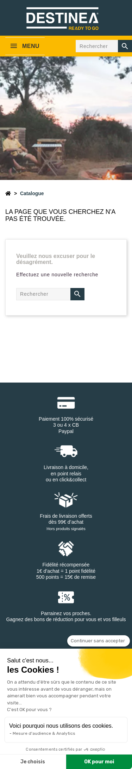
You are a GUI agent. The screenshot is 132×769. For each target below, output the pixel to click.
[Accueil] (8, 193)
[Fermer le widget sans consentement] (98, 641)
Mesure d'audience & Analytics (44, 733)
